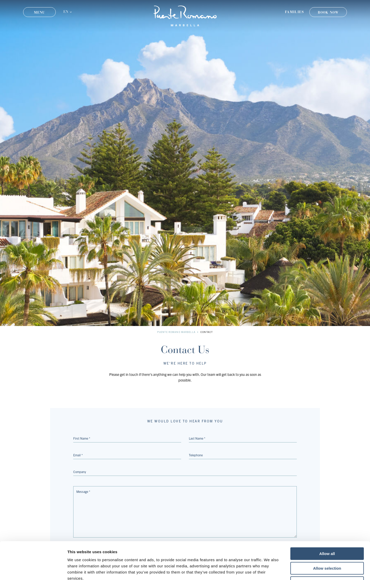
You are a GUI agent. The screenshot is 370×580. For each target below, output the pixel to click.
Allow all (327, 518)
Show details (270, 570)
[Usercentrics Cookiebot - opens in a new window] (33, 570)
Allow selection (327, 533)
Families (294, 12)
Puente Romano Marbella (176, 331)
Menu (39, 12)
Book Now (328, 12)
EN (65, 12)
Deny (327, 547)
